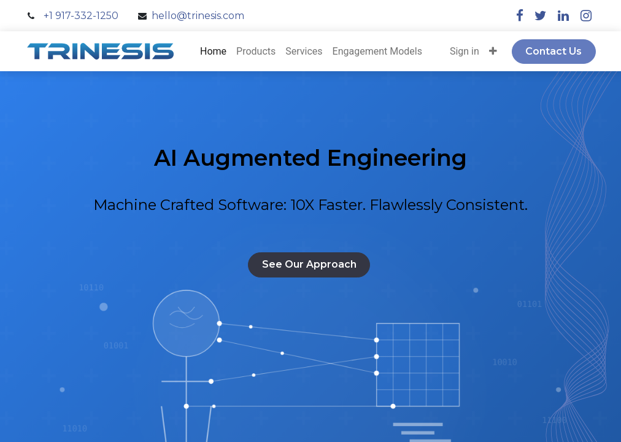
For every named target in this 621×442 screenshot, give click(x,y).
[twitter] (540, 16)
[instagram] (586, 16)
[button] (493, 51)
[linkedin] (563, 16)
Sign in (464, 51)
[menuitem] (213, 51)
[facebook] (520, 16)
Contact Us (553, 51)
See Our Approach (309, 264)
